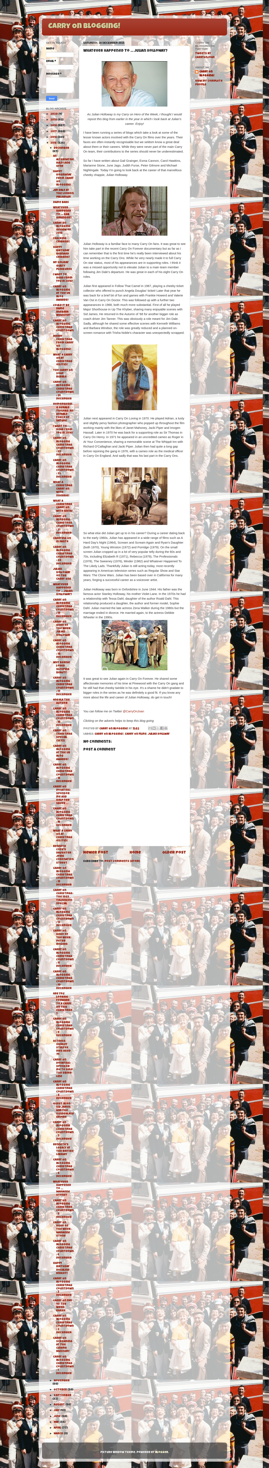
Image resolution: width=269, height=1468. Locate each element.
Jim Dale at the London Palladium (63, 193)
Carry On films (136, 734)
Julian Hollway (159, 734)
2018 (54, 125)
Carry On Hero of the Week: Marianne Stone (62, 1229)
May (57, 1422)
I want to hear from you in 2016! (63, 278)
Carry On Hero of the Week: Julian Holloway (62, 629)
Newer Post (95, 853)
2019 (54, 120)
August (59, 1405)
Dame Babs (61, 202)
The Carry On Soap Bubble (63, 373)
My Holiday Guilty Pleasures (62, 266)
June (57, 1416)
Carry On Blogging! (84, 26)
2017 (54, 131)
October (60, 1390)
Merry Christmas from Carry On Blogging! (63, 343)
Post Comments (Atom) (122, 861)
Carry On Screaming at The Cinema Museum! (62, 1345)
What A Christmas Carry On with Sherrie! (62, 489)
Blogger (161, 1452)
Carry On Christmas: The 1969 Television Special (63, 897)
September (62, 1395)
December (61, 148)
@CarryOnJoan (133, 711)
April (58, 1428)
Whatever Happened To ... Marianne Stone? (62, 1189)
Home (135, 853)
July (57, 1410)
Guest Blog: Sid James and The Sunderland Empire (63, 1111)
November (62, 1381)
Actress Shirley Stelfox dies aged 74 (62, 1048)
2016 (54, 137)
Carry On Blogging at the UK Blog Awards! (61, 294)
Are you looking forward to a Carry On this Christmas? (62, 1004)
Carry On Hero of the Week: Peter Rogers (62, 938)
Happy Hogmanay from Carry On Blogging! (63, 178)
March (59, 1433)
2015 (53, 143)
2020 (54, 114)
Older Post (174, 853)
